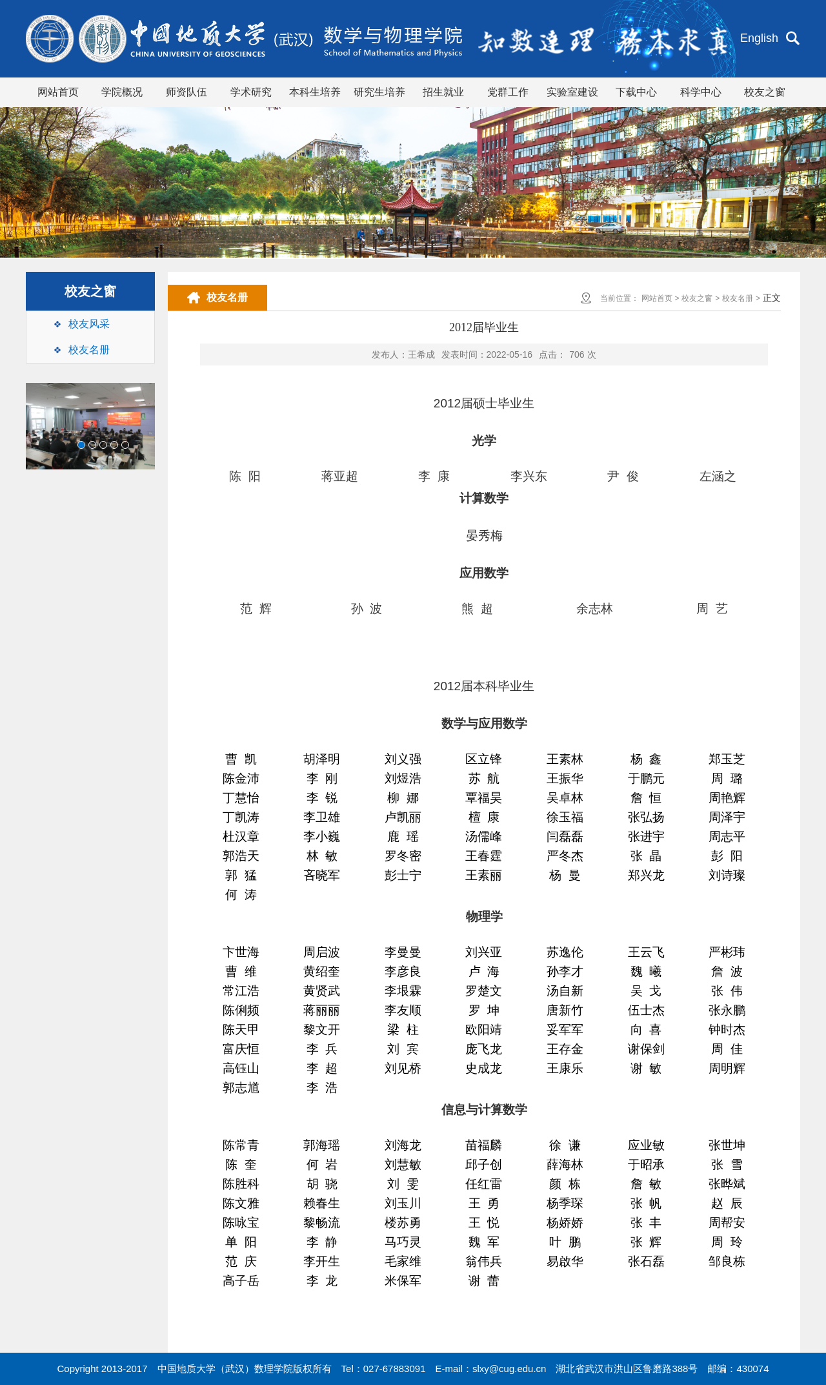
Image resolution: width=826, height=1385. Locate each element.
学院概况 (122, 92)
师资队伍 (186, 92)
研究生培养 (379, 92)
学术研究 (251, 92)
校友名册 (89, 349)
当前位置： (619, 298)
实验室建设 (572, 92)
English (759, 38)
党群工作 (508, 92)
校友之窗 (764, 92)
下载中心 (636, 92)
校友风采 (89, 323)
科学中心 (700, 92)
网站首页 (58, 92)
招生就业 (443, 92)
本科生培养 (315, 92)
